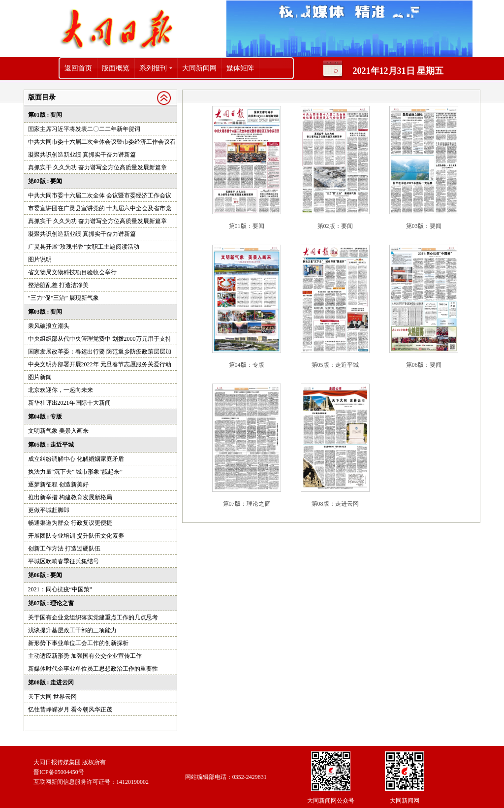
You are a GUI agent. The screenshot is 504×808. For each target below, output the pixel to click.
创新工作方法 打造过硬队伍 (64, 548)
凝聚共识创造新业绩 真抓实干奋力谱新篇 (82, 154)
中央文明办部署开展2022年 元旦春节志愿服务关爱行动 (99, 364)
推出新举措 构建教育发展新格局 (70, 497)
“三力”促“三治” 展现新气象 (63, 297)
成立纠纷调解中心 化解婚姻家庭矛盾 (76, 458)
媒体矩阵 (240, 68)
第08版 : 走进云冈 (51, 682)
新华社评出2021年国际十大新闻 (69, 402)
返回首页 (78, 68)
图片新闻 (40, 377)
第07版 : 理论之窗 (51, 603)
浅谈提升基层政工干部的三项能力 (72, 630)
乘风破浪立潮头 (48, 326)
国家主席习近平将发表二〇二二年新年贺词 (84, 129)
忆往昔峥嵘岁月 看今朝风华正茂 (70, 709)
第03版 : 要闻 (45, 311)
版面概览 (115, 68)
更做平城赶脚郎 (48, 510)
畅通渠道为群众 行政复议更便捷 (70, 522)
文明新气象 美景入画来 (58, 430)
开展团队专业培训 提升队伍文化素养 (76, 535)
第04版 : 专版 (45, 416)
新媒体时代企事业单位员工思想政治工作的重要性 (93, 668)
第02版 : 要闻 (45, 181)
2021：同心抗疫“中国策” (60, 589)
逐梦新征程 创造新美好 (58, 484)
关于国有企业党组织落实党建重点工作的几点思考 (93, 617)
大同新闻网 (199, 68)
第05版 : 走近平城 (51, 444)
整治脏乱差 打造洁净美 (58, 285)
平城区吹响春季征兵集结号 (63, 561)
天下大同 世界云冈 (52, 696)
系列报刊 (153, 68)
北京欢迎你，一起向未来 (60, 390)
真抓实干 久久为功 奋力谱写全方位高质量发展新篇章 (97, 167)
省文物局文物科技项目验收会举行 (72, 272)
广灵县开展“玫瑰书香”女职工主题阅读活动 (84, 246)
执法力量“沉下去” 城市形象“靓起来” (75, 471)
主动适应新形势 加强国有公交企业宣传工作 (85, 655)
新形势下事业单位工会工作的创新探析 (78, 643)
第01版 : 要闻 (45, 114)
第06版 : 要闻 (45, 575)
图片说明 (40, 259)
